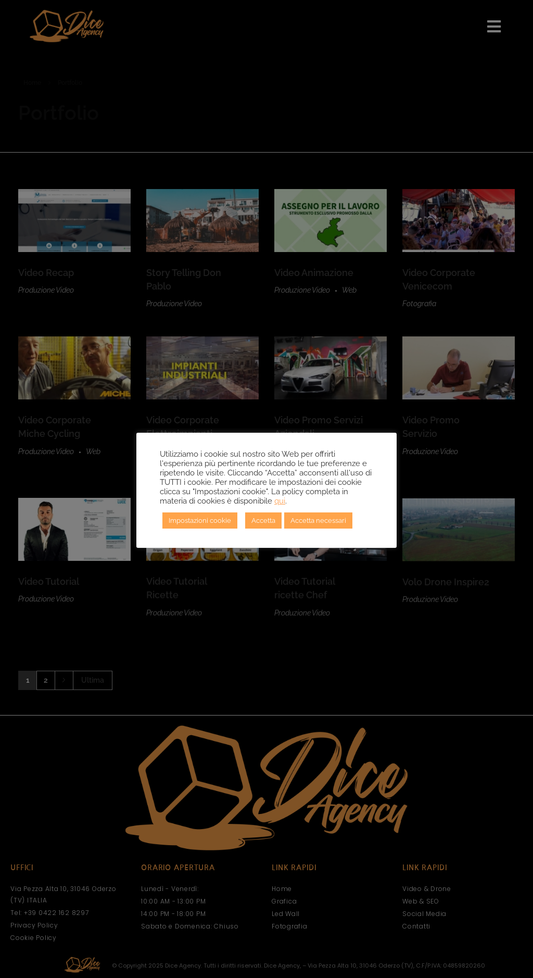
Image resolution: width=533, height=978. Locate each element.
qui (279, 500)
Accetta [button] (263, 520)
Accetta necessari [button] (318, 520)
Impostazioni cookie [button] (200, 520)
